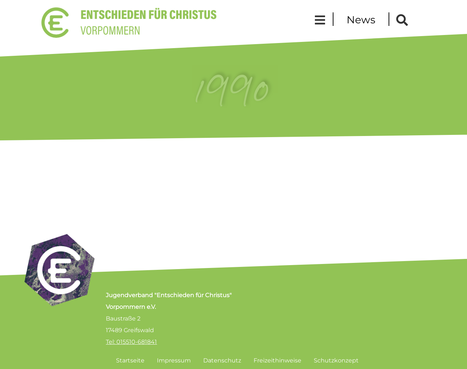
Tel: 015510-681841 (131, 341)
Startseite (130, 360)
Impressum (174, 360)
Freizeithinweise (277, 360)
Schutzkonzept (336, 360)
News (361, 19)
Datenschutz (222, 360)
